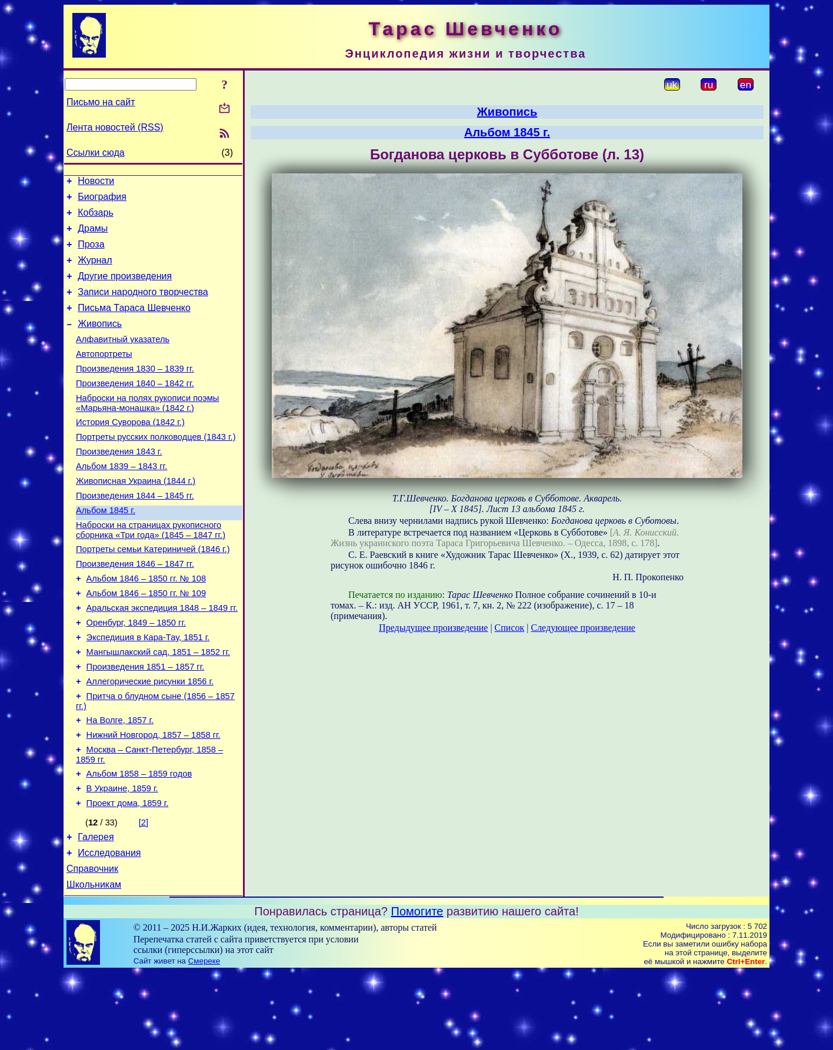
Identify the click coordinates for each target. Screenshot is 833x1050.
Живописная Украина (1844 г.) (135, 516)
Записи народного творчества (143, 306)
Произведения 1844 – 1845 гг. (135, 532)
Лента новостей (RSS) (115, 127)
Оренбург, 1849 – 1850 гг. (136, 673)
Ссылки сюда (95, 153)
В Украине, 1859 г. (122, 857)
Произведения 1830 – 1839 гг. (135, 391)
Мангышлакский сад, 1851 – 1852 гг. (158, 706)
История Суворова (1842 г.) (130, 450)
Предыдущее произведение (433, 628)
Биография (102, 200)
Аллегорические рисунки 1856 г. (150, 739)
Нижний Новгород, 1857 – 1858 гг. (153, 798)
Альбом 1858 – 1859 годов (139, 840)
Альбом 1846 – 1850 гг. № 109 (146, 641)
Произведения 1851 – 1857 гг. (145, 723)
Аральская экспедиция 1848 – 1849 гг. (162, 657)
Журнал (95, 271)
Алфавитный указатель (122, 358)
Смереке (204, 1038)
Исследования (109, 927)
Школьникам (93, 962)
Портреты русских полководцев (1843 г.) (156, 467)
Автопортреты (104, 375)
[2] (143, 893)
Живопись (100, 341)
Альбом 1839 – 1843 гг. (121, 499)
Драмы (93, 235)
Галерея (96, 909)
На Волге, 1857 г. (120, 782)
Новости (96, 183)
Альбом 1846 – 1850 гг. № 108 (146, 624)
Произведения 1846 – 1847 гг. (135, 608)
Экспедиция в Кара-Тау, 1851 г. (148, 690)
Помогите (417, 988)
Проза (91, 253)
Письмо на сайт (100, 102)
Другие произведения (125, 288)
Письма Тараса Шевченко (134, 324)
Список (510, 628)
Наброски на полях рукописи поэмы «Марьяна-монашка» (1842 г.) (147, 429)
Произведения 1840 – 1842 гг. (135, 408)
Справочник (92, 944)
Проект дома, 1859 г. (127, 873)
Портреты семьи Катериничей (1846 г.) (153, 591)
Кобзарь (96, 218)
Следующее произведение (583, 628)
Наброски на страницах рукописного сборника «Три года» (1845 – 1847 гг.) (150, 570)
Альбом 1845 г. (105, 549)
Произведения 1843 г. (119, 483)
